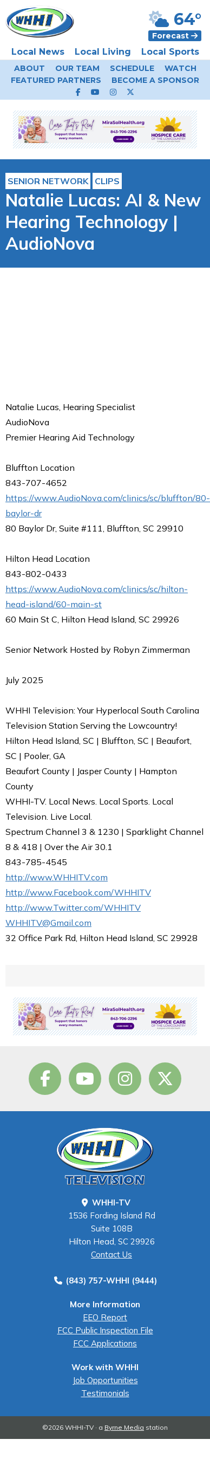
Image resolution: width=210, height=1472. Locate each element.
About (29, 68)
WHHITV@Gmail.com (48, 922)
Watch (180, 68)
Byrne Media (124, 1427)
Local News (37, 52)
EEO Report (105, 1317)
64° (175, 19)
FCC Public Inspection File (105, 1330)
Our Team (77, 68)
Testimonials (105, 1393)
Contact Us (111, 1254)
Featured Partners (56, 80)
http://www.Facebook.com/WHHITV (78, 892)
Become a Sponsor (155, 80)
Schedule (132, 68)
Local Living (103, 52)
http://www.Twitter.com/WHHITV (73, 907)
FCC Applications (105, 1343)
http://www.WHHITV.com (56, 877)
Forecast (175, 36)
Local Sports (170, 52)
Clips (107, 181)
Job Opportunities (105, 1380)
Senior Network (48, 181)
